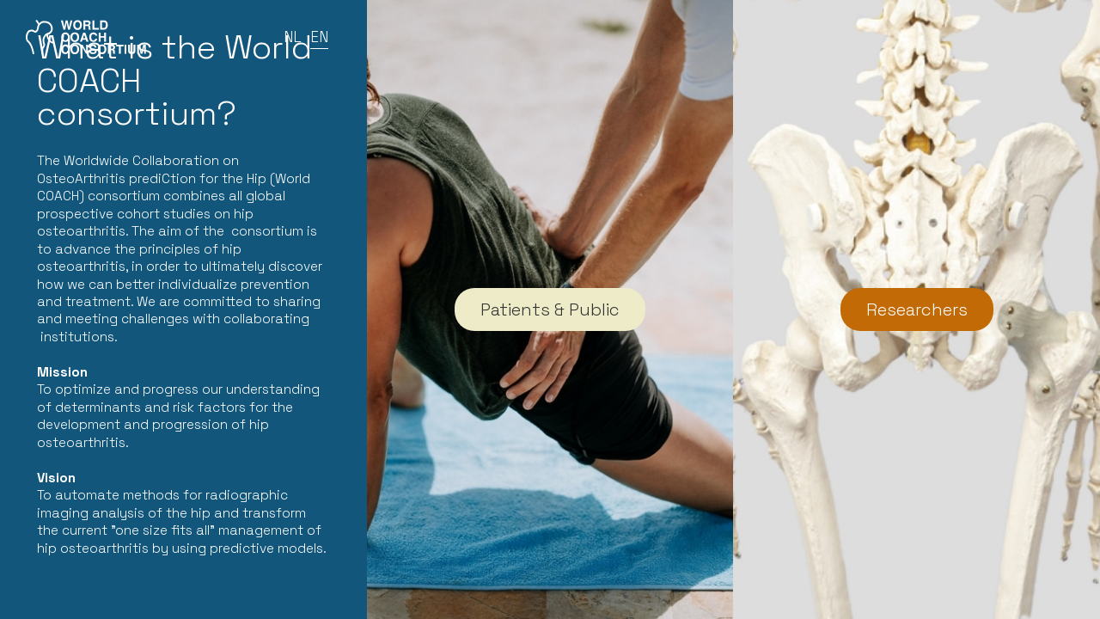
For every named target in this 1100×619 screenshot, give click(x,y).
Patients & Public (550, 309)
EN (319, 37)
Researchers (917, 309)
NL (293, 37)
